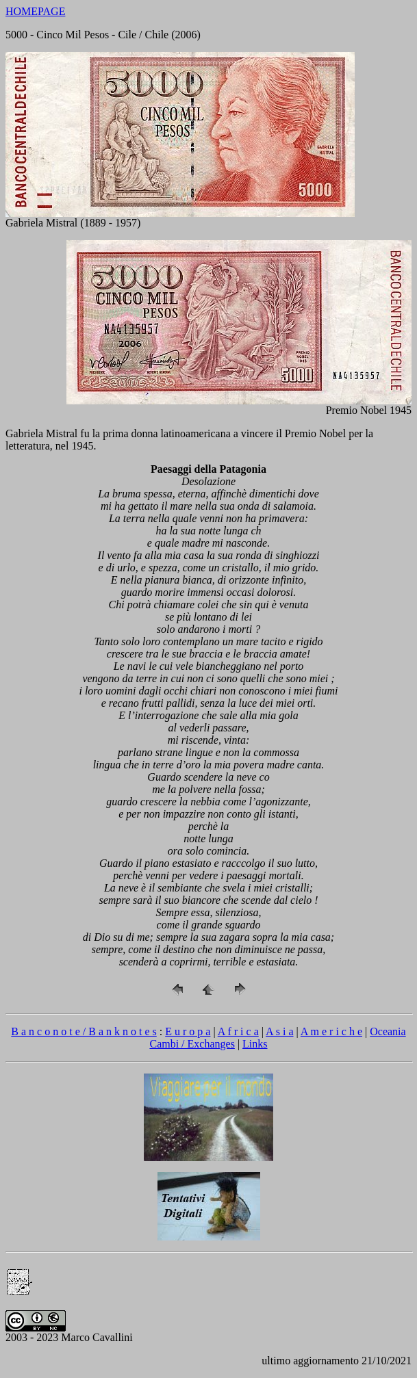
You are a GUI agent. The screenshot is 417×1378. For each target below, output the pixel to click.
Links (254, 1044)
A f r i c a (238, 1031)
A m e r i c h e (331, 1031)
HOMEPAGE (35, 11)
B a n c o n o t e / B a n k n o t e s (83, 1031)
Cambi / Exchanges (191, 1044)
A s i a (279, 1031)
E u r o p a (187, 1031)
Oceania (387, 1031)
